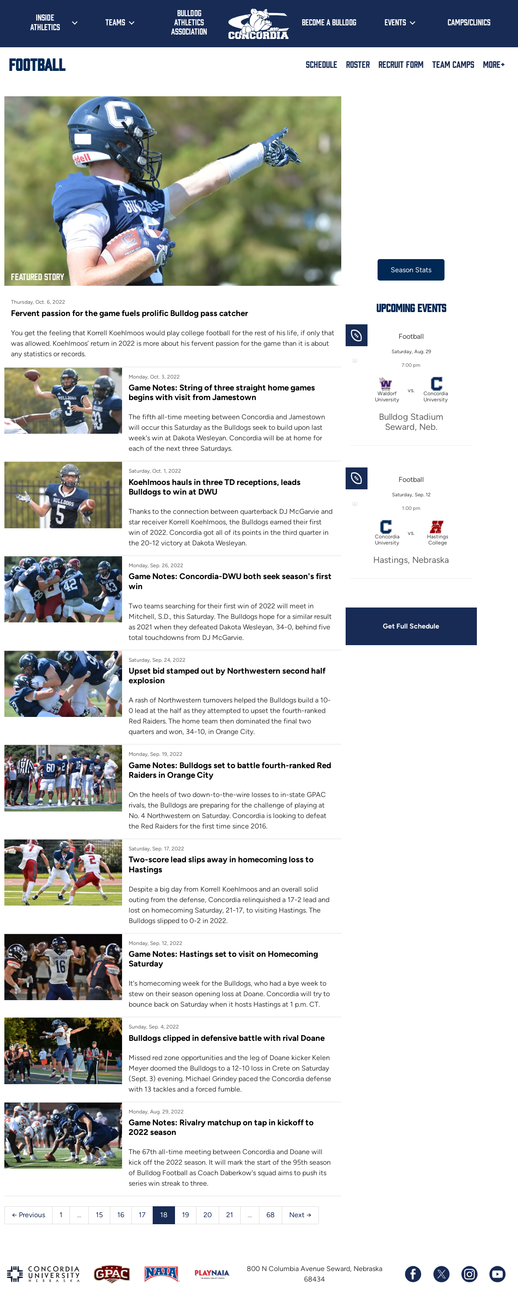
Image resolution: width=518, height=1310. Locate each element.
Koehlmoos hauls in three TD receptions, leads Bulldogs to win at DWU (213, 484)
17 (142, 1212)
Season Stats (405, 270)
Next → (300, 1212)
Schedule (321, 64)
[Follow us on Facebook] (413, 1271)
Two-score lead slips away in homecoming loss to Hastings (219, 861)
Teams (115, 22)
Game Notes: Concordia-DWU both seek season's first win (219, 578)
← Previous (28, 1212)
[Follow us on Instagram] (469, 1271)
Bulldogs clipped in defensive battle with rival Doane (225, 1035)
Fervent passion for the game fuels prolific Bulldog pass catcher (129, 310)
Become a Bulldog (329, 22)
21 (229, 1212)
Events (395, 22)
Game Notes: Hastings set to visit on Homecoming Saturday (221, 956)
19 (185, 1212)
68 (270, 1212)
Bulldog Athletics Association (189, 21)
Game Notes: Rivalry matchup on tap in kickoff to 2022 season (219, 1124)
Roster (358, 64)
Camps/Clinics (469, 22)
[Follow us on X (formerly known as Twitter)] (441, 1271)
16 (120, 1212)
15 (99, 1212)
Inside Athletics (45, 22)
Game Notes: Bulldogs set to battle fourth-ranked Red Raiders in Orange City (220, 767)
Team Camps (453, 64)
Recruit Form (401, 64)
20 (207, 1212)
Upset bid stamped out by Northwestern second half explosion (225, 672)
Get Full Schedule (405, 626)
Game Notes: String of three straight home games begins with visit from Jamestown (220, 389)
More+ (494, 64)
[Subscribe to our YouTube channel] (497, 1271)
